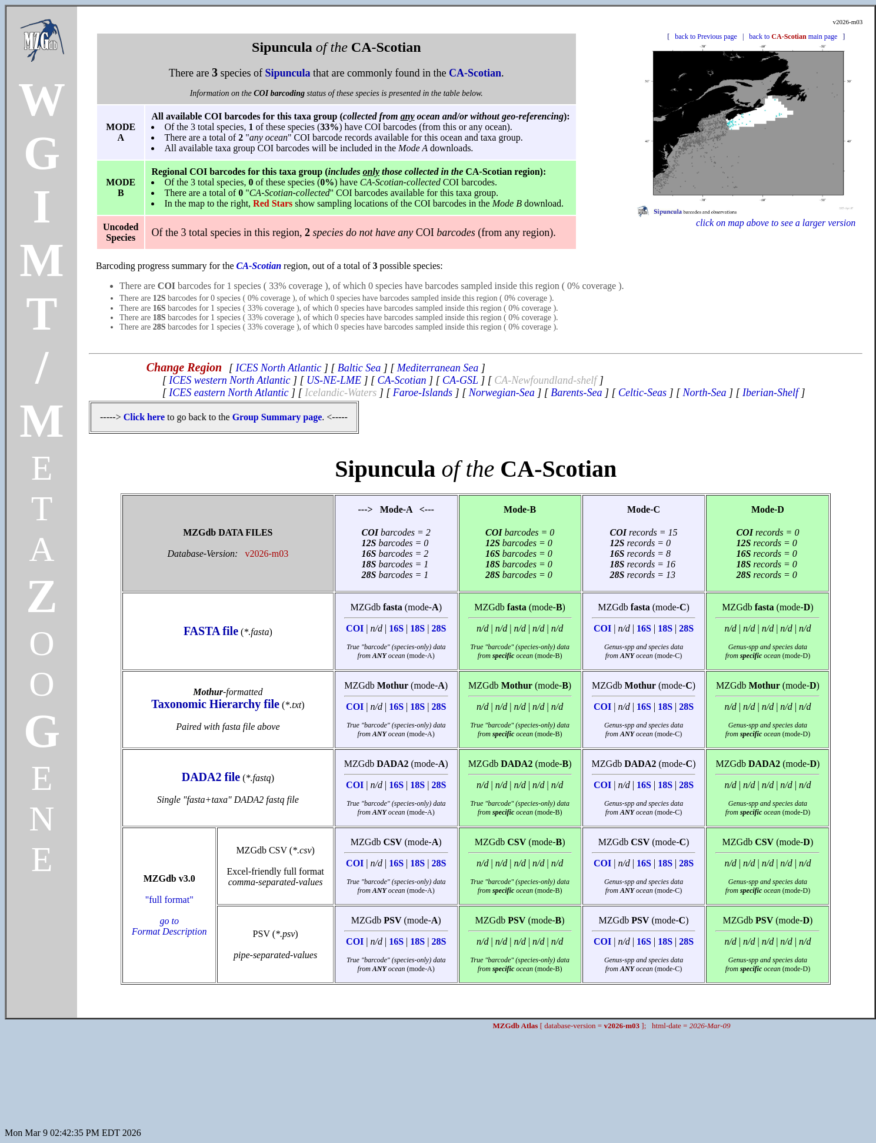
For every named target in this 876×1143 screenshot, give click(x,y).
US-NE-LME (334, 380)
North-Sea (705, 392)
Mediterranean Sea (437, 368)
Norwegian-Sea (502, 392)
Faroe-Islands (422, 392)
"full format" (169, 915)
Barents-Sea (576, 392)
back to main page (793, 36)
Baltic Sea (359, 368)
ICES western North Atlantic (229, 380)
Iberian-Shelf (770, 392)
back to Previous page (706, 36)
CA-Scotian (401, 380)
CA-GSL (460, 380)
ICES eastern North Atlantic (228, 392)
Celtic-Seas (642, 392)
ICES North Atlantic (279, 368)
